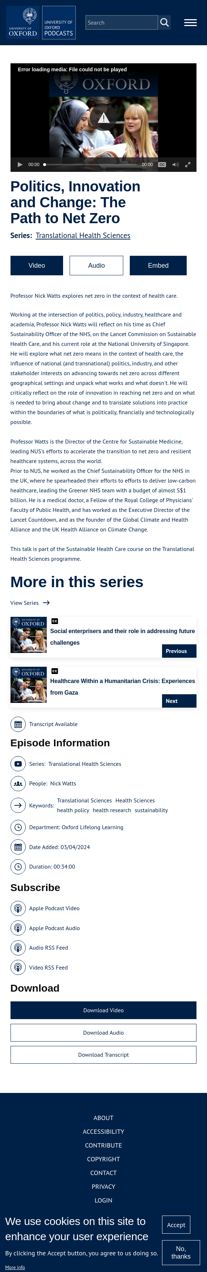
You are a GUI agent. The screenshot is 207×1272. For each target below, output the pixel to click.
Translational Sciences (84, 809)
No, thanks (181, 1252)
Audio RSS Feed (48, 956)
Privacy (103, 1195)
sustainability (151, 818)
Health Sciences (135, 809)
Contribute (103, 1153)
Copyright (103, 1167)
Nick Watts (63, 792)
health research (112, 818)
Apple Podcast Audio (54, 936)
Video (37, 274)
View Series (25, 611)
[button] (103, 126)
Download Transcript (103, 1063)
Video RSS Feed (48, 975)
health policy (73, 818)
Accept (176, 1225)
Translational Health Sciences (83, 244)
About (103, 1126)
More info (15, 1267)
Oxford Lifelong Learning (92, 835)
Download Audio (103, 1040)
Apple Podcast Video (54, 916)
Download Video (103, 1018)
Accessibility (103, 1140)
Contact (103, 1181)
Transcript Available (53, 732)
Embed (158, 274)
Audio (96, 274)
